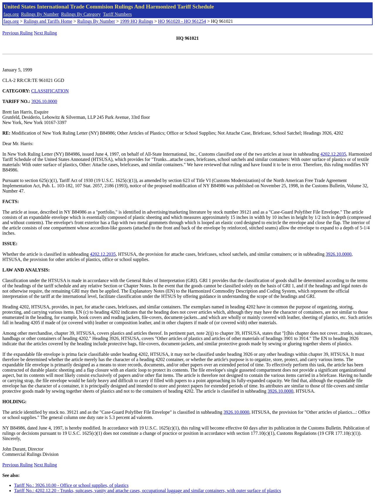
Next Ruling (45, 32)
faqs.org (11, 14)
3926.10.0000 (44, 101)
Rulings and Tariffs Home (48, 21)
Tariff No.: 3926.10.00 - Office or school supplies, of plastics (71, 485)
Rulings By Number (40, 14)
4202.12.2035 (333, 154)
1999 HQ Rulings (136, 21)
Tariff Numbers (117, 14)
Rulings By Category (81, 14)
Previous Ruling (17, 32)
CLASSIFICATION (50, 90)
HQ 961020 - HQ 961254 (182, 21)
